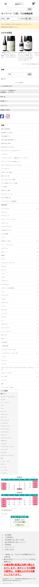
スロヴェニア (4, 302)
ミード (3, 237)
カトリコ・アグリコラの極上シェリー (11, 161)
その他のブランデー (6, 230)
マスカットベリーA (6, 437)
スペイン (3, 306)
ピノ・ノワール (5, 402)
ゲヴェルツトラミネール (7, 455)
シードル (3, 356)
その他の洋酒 (4, 346)
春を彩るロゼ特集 (6, 143)
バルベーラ (3, 435)
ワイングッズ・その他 (7, 387)
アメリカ (3, 317)
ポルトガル (4, 309)
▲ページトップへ (7, 583)
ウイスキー (4, 364)
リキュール (4, 360)
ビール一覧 (4, 376)
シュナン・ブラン (5, 461)
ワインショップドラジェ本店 (22, 559)
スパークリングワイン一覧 (8, 349)
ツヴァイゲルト (5, 432)
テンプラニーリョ (5, 426)
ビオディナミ (3, 105)
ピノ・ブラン (4, 470)
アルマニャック (5, 215)
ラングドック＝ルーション (8, 262)
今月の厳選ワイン (6, 136)
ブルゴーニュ (4, 248)
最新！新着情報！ (6, 129)
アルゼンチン (4, 324)
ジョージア (4, 313)
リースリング (4, 449)
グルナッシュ (4, 414)
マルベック (3, 417)
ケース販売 (4, 186)
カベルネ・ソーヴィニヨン (8, 396)
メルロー (3, 399)
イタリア (3, 299)
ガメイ (2, 405)
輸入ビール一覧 (5, 176)
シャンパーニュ (5, 208)
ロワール (3, 270)
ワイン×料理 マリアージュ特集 (9, 183)
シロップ (3, 380)
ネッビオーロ (4, 423)
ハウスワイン (4, 154)
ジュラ (3, 273)
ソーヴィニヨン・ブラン (7, 446)
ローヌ (3, 259)
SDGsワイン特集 (5, 190)
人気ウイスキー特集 (6, 172)
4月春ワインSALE (6, 241)
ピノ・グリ (3, 467)
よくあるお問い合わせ (6, 86)
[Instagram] (8, 116)
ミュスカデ (3, 473)
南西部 (3, 255)
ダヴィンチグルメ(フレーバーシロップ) (11, 165)
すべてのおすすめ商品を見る (30, 64)
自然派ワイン (3, 101)
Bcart (20, 580)
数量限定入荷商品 (5, 110)
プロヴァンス (4, 280)
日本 (2, 338)
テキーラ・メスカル (6, 373)
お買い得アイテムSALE (7, 147)
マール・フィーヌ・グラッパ (8, 219)
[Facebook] (2, 116)
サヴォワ (3, 277)
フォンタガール (5, 168)
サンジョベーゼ (5, 420)
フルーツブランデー (6, 226)
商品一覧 (2, 96)
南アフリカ (4, 335)
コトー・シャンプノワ (7, 244)
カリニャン (3, 411)
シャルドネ (3, 443)
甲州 (2, 458)
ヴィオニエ (3, 452)
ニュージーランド (6, 331)
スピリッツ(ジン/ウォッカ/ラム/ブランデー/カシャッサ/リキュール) (18, 368)
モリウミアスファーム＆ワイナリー (10, 150)
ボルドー (3, 252)
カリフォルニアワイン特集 (8, 179)
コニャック (4, 212)
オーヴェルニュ (5, 284)
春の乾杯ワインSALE (6, 132)
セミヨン (3, 464)
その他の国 (4, 342)
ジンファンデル (5, 429)
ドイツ (3, 291)
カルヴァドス (4, 223)
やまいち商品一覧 (6, 197)
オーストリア (4, 295)
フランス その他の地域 (7, 288)
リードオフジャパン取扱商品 (8, 201)
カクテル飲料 (4, 233)
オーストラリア (5, 327)
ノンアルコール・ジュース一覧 (9, 353)
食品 (2, 383)
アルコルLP (4, 514)
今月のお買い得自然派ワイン (8, 139)
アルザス (3, 266)
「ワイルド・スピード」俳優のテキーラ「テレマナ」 (15, 158)
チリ (2, 320)
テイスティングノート (7, 194)
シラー (2, 408)
